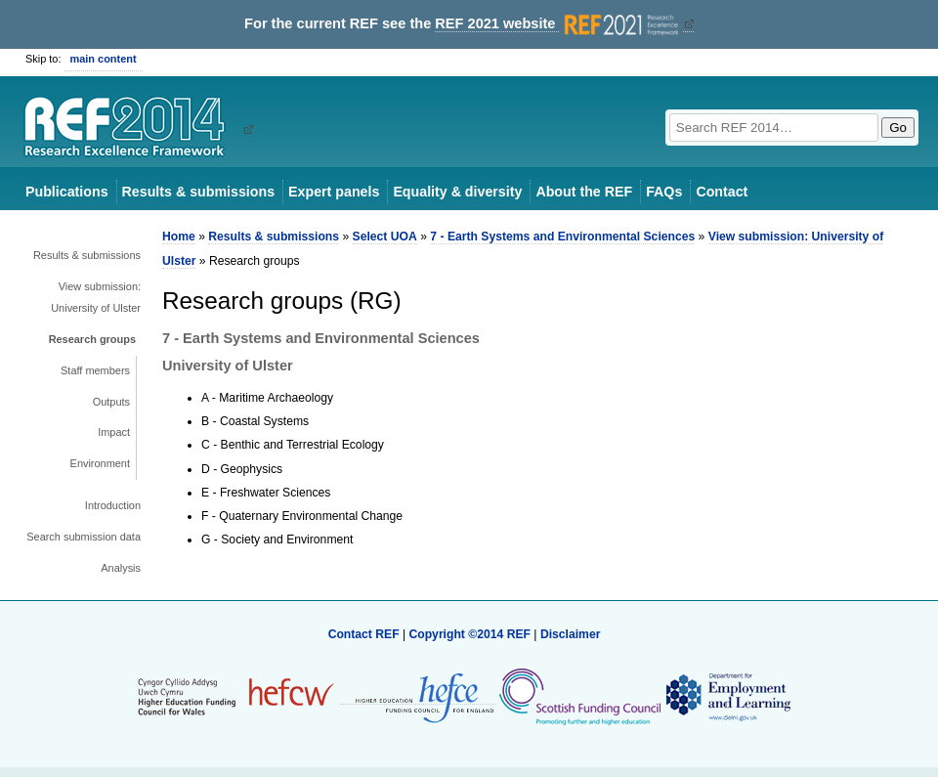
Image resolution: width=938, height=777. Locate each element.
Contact (721, 191)
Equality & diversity (457, 191)
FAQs (664, 191)
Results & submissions (198, 191)
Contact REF (364, 634)
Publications (66, 191)
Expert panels (333, 191)
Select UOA (385, 236)
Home (178, 236)
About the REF (583, 191)
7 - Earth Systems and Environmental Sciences (562, 236)
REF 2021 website (558, 24)
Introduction (113, 505)
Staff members (95, 370)
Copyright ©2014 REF (470, 634)
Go (898, 127)
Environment (100, 463)
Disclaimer (570, 634)
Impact (114, 432)
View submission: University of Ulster (96, 297)
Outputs (111, 402)
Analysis (121, 568)
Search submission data (83, 536)
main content (103, 59)
